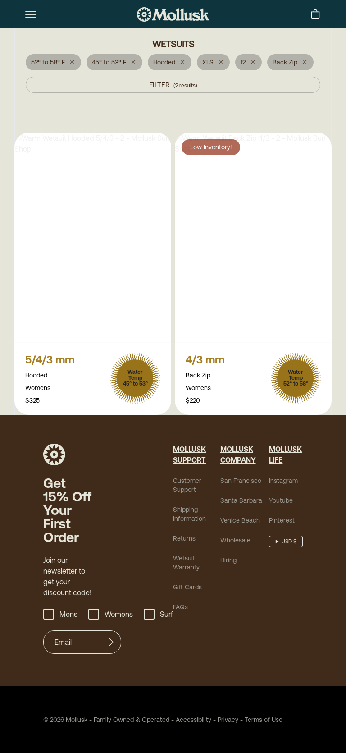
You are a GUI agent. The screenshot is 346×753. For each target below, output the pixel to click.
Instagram (283, 481)
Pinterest (282, 521)
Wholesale (235, 541)
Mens (60, 615)
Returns (184, 539)
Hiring (228, 561)
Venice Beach (240, 521)
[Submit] (111, 643)
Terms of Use (263, 720)
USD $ (289, 542)
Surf (158, 615)
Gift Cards (187, 588)
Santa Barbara (241, 501)
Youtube (281, 501)
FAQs (180, 607)
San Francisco (240, 481)
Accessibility (190, 720)
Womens (110, 615)
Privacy (228, 720)
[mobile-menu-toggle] (30, 14)
